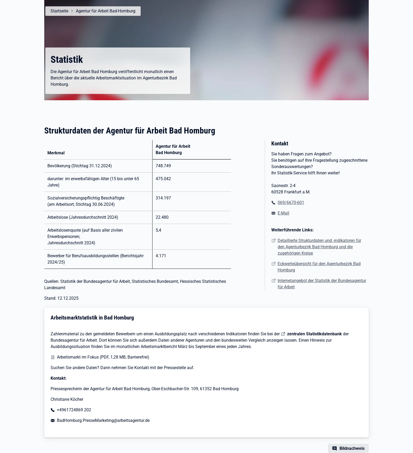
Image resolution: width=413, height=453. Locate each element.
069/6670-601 (291, 202)
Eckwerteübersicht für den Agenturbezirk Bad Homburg (319, 267)
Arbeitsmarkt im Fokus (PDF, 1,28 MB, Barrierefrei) (103, 357)
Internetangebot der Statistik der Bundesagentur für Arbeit (322, 283)
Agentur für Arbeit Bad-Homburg (105, 10)
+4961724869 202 (74, 409)
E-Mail (283, 213)
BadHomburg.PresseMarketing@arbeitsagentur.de (103, 420)
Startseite (59, 10)
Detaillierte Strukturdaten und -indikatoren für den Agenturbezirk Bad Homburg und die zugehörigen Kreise (319, 247)
